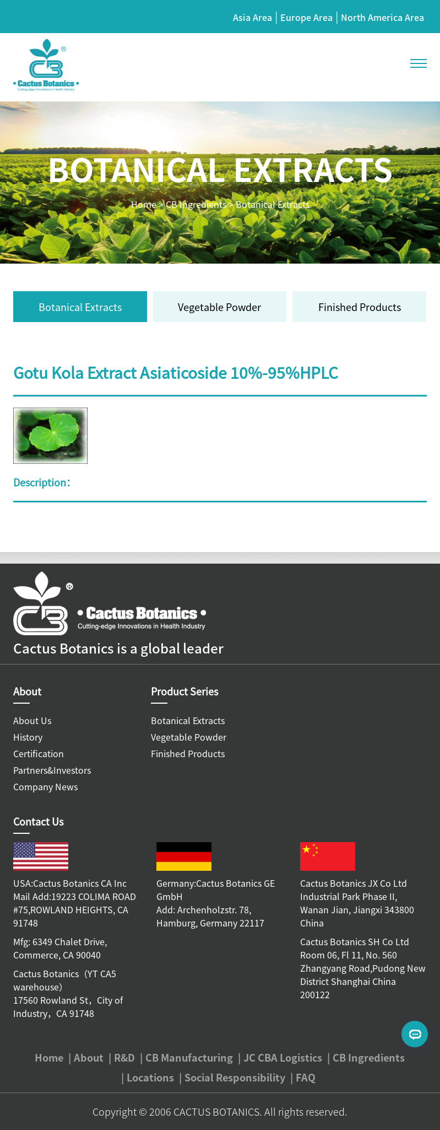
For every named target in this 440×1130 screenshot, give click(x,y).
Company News (45, 786)
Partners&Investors (52, 769)
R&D (124, 1057)
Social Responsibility (234, 1077)
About (89, 1057)
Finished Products (359, 306)
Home (143, 204)
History (27, 736)
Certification (38, 753)
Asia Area (252, 17)
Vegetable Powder (219, 306)
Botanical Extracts (272, 204)
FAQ (306, 1077)
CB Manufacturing (189, 1057)
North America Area (382, 17)
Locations (150, 1077)
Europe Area (306, 17)
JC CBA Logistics (282, 1057)
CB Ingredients (196, 204)
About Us (32, 720)
